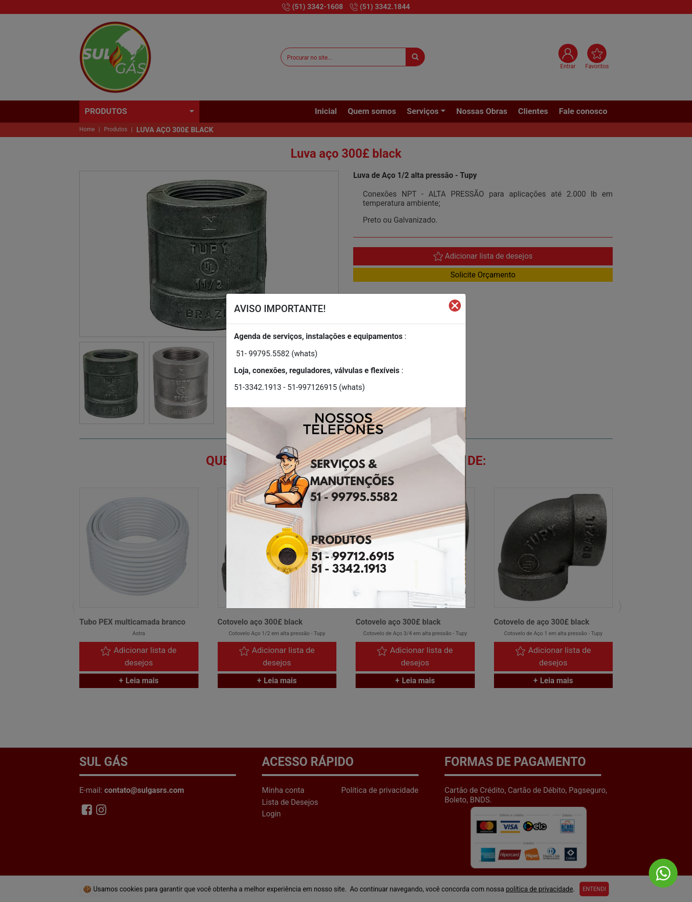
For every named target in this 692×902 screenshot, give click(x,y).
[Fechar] (455, 305)
